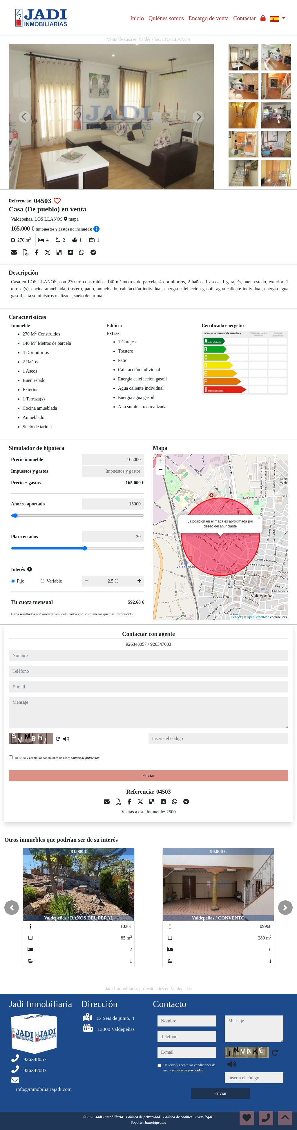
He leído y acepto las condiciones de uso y (57, 757)
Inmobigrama (155, 1122)
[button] (11, 907)
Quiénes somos (166, 18)
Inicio (137, 18)
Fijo (20, 580)
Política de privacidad (143, 1117)
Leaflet (236, 617)
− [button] (161, 470)
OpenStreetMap (258, 617)
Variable (54, 580)
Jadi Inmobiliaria (109, 1117)
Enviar (148, 775)
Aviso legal (204, 1117)
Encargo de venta (209, 18)
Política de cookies (178, 1117)
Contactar (244, 18)
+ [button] (161, 461)
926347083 (160, 644)
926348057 (136, 644)
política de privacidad (85, 757)
